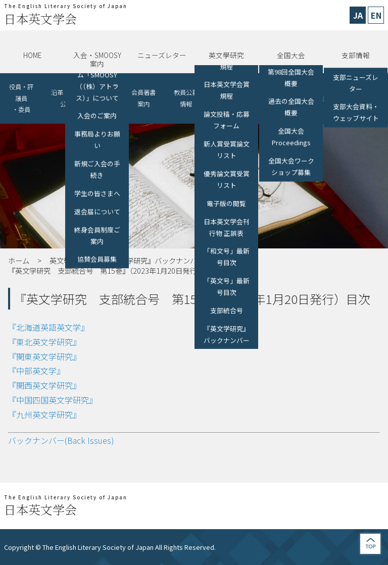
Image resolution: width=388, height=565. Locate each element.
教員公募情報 (186, 98)
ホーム (18, 260)
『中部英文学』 (36, 371)
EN (376, 15)
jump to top (370, 544)
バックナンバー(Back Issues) (61, 440)
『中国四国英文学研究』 (52, 400)
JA (358, 15)
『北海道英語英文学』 (48, 327)
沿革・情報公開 (66, 98)
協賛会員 (106, 98)
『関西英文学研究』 (44, 385)
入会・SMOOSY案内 (97, 59)
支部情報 (356, 55)
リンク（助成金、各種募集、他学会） (304, 98)
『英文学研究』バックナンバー (154, 260)
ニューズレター (161, 55)
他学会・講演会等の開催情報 (235, 98)
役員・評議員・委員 (21, 98)
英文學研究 (226, 55)
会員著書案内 (143, 98)
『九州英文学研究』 (44, 414)
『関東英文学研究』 (44, 356)
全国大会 (291, 55)
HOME (32, 55)
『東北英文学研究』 (44, 342)
